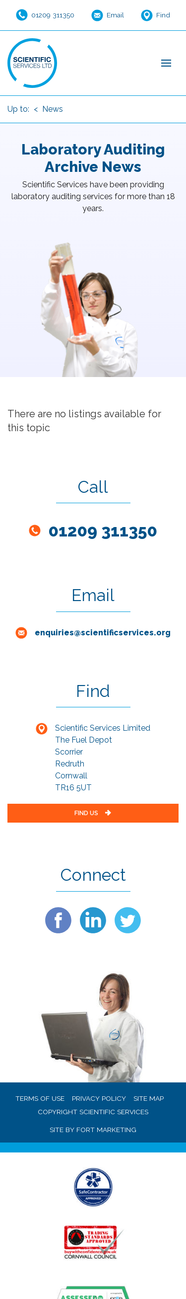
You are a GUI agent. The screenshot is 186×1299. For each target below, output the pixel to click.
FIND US (93, 813)
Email (115, 15)
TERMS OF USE (39, 1098)
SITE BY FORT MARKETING (93, 1130)
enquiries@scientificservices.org (103, 632)
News (52, 109)
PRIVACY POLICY (99, 1098)
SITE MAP (148, 1098)
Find (163, 15)
